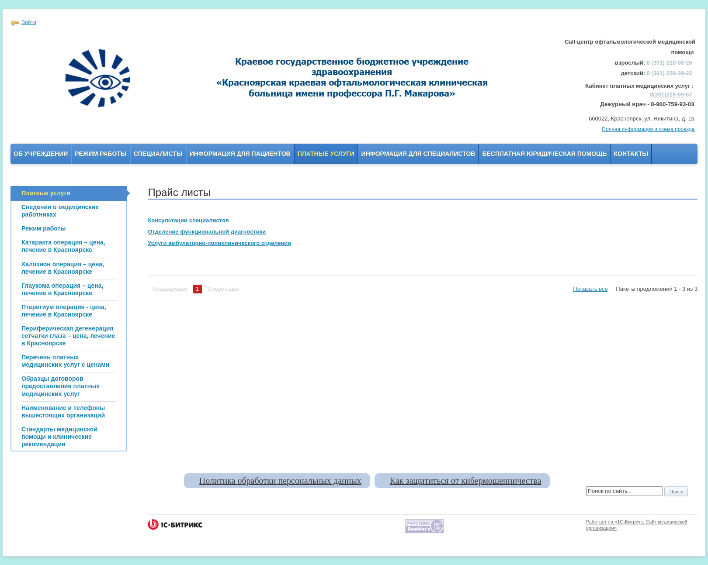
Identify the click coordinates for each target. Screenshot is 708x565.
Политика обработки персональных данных (280, 481)
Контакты (631, 153)
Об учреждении (41, 153)
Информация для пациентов (240, 153)
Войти (28, 22)
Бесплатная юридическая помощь (544, 153)
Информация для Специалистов (418, 153)
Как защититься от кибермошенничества (465, 481)
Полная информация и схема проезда (648, 129)
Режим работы (100, 153)
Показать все (590, 289)
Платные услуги (326, 153)
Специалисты (158, 153)
